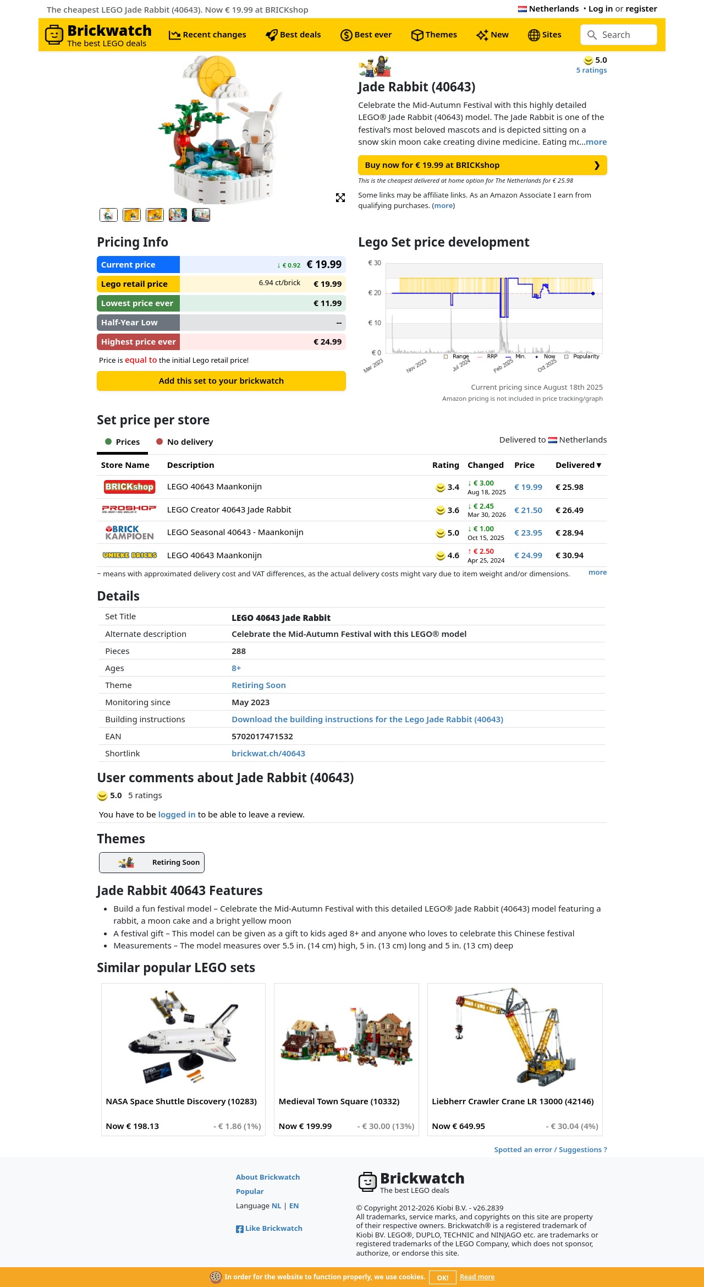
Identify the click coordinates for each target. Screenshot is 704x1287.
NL (277, 1205)
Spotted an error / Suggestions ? (550, 1149)
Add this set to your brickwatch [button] (221, 380)
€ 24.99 (528, 554)
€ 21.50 (528, 509)
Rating (445, 464)
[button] (340, 196)
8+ (236, 667)
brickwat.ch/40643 (268, 753)
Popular (250, 1191)
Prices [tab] (122, 441)
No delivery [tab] (184, 441)
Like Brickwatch (269, 1228)
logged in (177, 814)
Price (524, 464)
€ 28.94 (570, 532)
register (641, 8)
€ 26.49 (570, 509)
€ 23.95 (528, 532)
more (596, 141)
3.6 (447, 509)
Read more (477, 1276)
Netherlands (548, 8)
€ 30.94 (570, 554)
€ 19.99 (528, 486)
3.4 (447, 486)
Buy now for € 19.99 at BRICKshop (483, 165)
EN (294, 1205)
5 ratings (591, 70)
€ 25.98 (570, 486)
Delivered (575, 464)
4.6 (447, 554)
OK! (443, 1278)
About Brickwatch (268, 1177)
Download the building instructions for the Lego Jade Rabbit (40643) (367, 718)
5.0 (447, 532)
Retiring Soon (259, 684)
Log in (600, 8)
